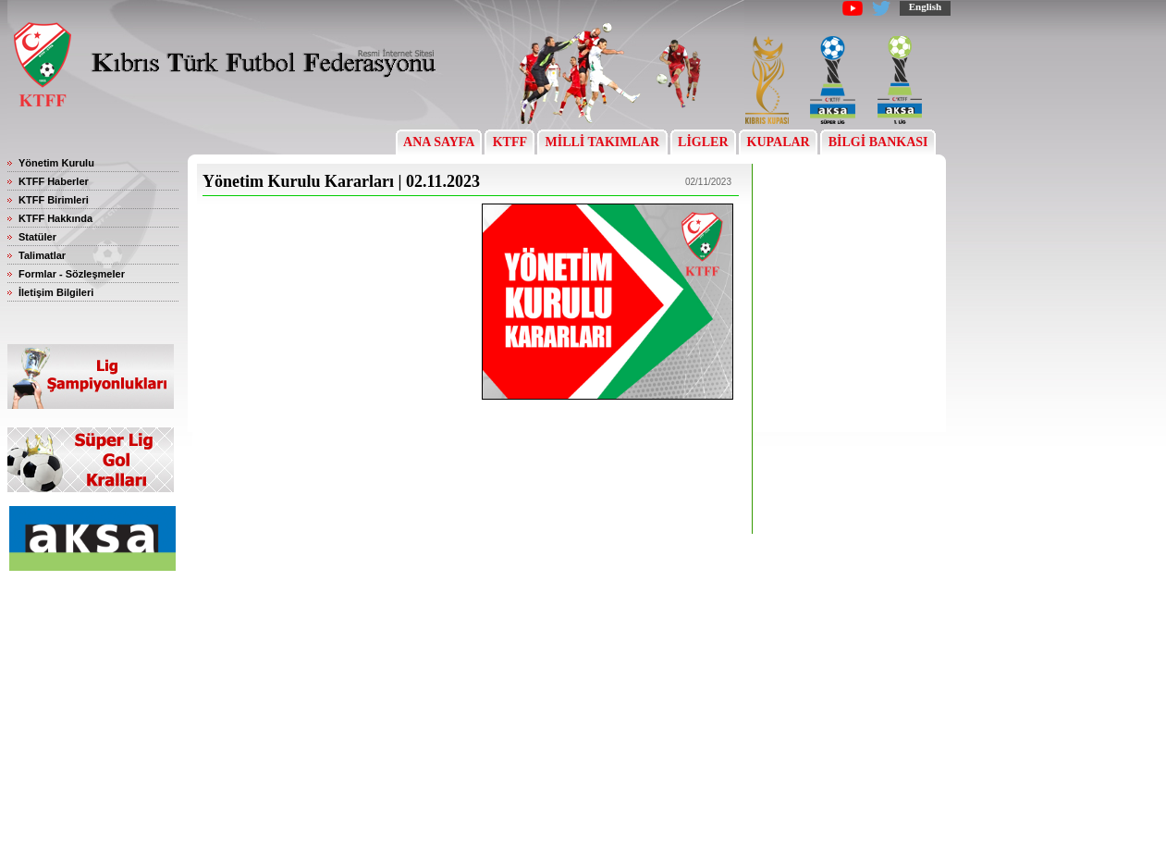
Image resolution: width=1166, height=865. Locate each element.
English (925, 6)
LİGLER (703, 142)
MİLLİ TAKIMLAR (602, 142)
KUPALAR (778, 142)
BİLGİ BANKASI (878, 142)
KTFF (509, 142)
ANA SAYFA (438, 142)
